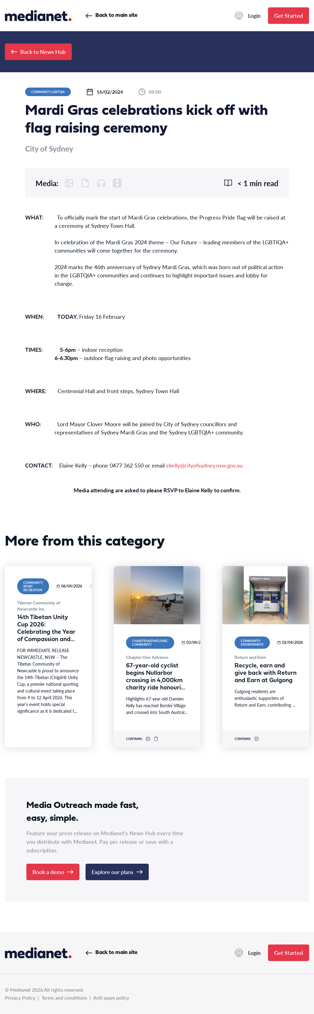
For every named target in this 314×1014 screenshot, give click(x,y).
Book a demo (53, 872)
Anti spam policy (111, 997)
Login (248, 15)
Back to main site (111, 15)
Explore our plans (117, 872)
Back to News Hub (38, 51)
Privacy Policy (20, 997)
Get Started (288, 15)
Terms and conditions (64, 997)
